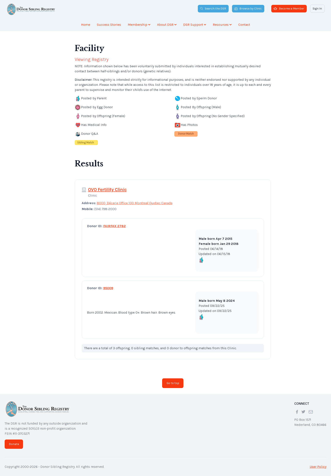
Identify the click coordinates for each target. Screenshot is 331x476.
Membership (139, 25)
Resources (222, 25)
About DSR (166, 25)
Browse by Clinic (248, 8)
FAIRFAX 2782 (114, 226)
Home (85, 25)
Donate (14, 444)
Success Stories (109, 25)
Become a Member (289, 8)
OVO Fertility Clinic (107, 189)
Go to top (173, 383)
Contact (244, 25)
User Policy (318, 467)
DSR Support (194, 25)
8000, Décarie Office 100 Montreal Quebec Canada (134, 203)
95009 (108, 288)
